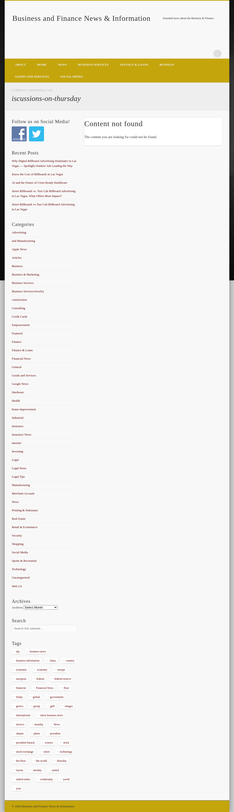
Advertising (19, 232)
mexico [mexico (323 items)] (20, 724)
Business (167, 64)
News (62, 64)
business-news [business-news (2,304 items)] (38, 651)
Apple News (19, 249)
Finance (16, 341)
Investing (17, 451)
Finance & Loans (134, 64)
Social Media (71, 76)
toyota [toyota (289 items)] (19, 770)
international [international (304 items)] (23, 715)
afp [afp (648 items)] (17, 651)
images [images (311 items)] (69, 706)
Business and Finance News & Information (81, 18)
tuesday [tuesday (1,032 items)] (37, 770)
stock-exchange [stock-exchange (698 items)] (24, 751)
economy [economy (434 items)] (42, 669)
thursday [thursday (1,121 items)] (62, 760)
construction (19, 299)
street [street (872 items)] (47, 751)
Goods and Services (32, 76)
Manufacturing (21, 485)
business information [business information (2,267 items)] (27, 660)
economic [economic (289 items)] (21, 669)
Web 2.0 (17, 586)
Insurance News (21, 434)
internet (16, 443)
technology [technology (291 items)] (66, 751)
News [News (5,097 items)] (57, 724)
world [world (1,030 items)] (66, 779)
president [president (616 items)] (55, 733)
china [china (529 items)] (53, 660)
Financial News (21, 358)
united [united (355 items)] (55, 770)
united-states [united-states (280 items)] (23, 779)
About (20, 64)
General (16, 367)
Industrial (17, 417)
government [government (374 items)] (56, 697)
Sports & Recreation (24, 560)
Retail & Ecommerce (24, 527)
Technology (19, 569)
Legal (15, 459)
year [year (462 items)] (18, 788)
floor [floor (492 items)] (66, 688)
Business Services (93, 64)
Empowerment (21, 325)
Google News (20, 384)
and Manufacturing (23, 241)
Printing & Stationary (25, 510)
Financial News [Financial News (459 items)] (45, 688)
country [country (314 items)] (70, 660)
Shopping (17, 544)
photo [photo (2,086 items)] (37, 733)
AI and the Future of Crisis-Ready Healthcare (39, 182)
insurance (17, 426)
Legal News (19, 468)
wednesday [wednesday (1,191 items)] (46, 779)
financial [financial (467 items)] (21, 688)
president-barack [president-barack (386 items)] (25, 742)
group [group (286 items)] (36, 706)
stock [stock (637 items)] (66, 742)
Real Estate (19, 518)
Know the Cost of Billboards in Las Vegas (37, 174)
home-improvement (24, 409)
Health (16, 400)
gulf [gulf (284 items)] (52, 706)
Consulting (18, 308)
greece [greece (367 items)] (19, 706)
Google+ (208, 53)
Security (17, 535)
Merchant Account (23, 493)
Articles (16, 257)
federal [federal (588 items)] (40, 678)
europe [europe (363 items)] (61, 669)
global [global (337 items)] (36, 697)
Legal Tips (18, 476)
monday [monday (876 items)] (39, 724)
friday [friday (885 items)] (19, 697)
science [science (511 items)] (49, 742)
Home (42, 64)
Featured (17, 333)
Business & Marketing (25, 274)
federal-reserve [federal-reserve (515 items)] (62, 678)
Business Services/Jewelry (28, 291)
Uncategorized (20, 577)
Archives (17, 607)
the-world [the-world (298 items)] (41, 760)
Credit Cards (19, 316)
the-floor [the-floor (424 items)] (21, 760)
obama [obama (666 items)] (19, 733)
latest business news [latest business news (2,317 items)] (51, 715)
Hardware (18, 392)
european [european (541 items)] (21, 678)
